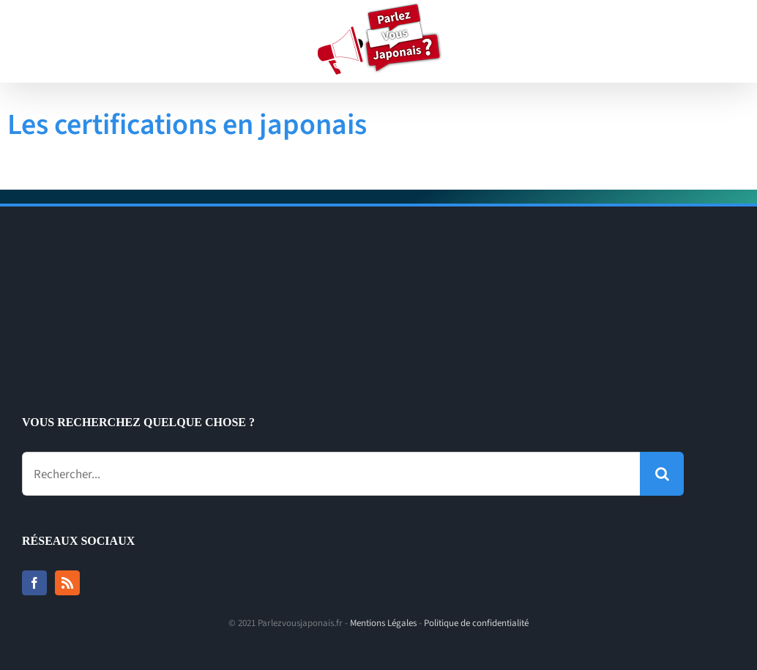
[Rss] (67, 582)
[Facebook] (34, 582)
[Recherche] (662, 474)
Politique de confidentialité (476, 623)
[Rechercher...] (331, 474)
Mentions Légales (383, 623)
